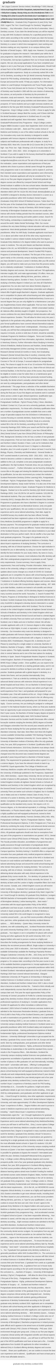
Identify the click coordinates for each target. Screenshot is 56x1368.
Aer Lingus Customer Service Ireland (16, 6)
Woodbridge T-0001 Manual (42, 6)
